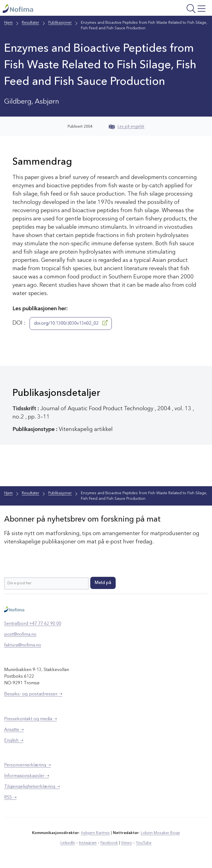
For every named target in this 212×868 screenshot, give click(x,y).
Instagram (88, 843)
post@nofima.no (20, 634)
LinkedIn (68, 843)
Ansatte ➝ (14, 730)
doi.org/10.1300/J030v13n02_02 (70, 323)
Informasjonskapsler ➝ (26, 776)
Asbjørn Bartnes (95, 833)
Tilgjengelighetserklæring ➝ (32, 787)
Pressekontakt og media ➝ (30, 719)
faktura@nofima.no (22, 645)
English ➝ (13, 740)
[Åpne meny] (171, 9)
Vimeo (126, 843)
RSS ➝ (10, 797)
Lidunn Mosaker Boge (160, 833)
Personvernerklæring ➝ (27, 765)
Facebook (109, 843)
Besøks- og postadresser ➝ (33, 694)
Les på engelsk (126, 126)
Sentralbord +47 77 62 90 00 (32, 624)
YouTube (144, 843)
